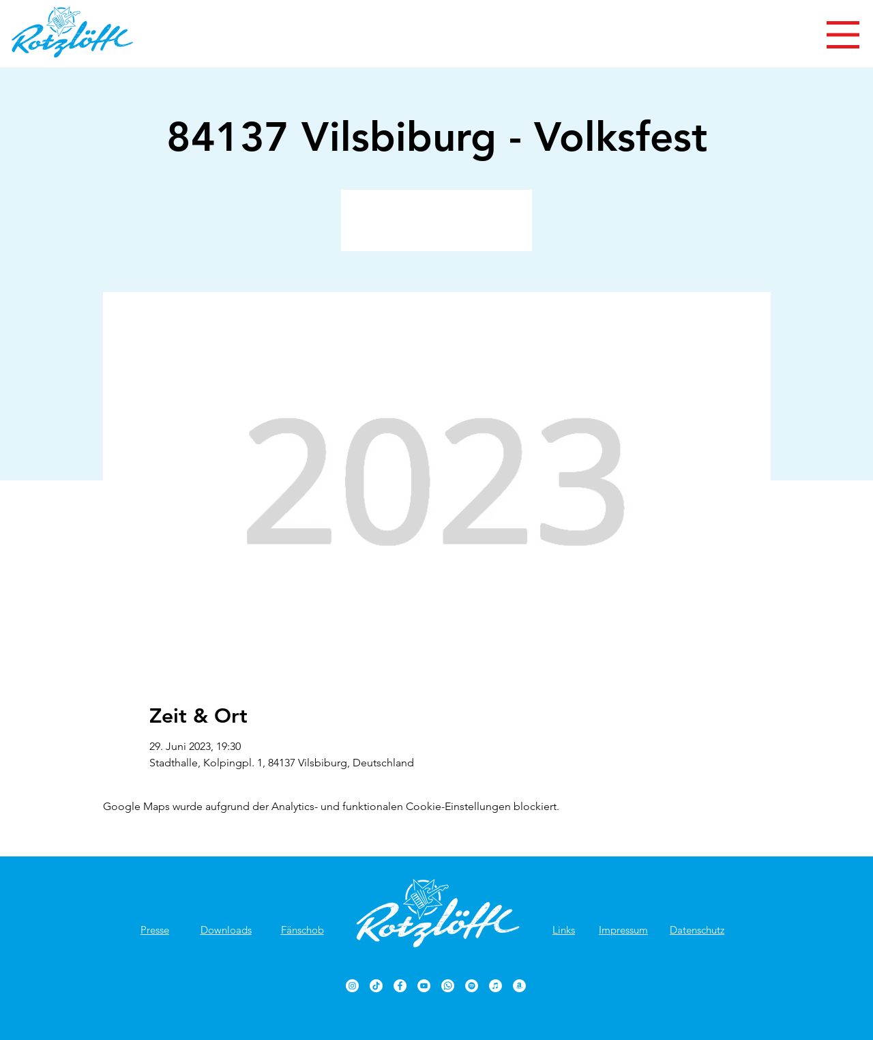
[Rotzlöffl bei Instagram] (352, 985)
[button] (843, 34)
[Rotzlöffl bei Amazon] (519, 985)
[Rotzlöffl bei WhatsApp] (447, 985)
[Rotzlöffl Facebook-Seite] (400, 985)
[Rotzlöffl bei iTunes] (495, 985)
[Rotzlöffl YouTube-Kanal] (423, 985)
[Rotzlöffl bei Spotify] (471, 985)
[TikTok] (376, 985)
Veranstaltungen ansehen (437, 228)
